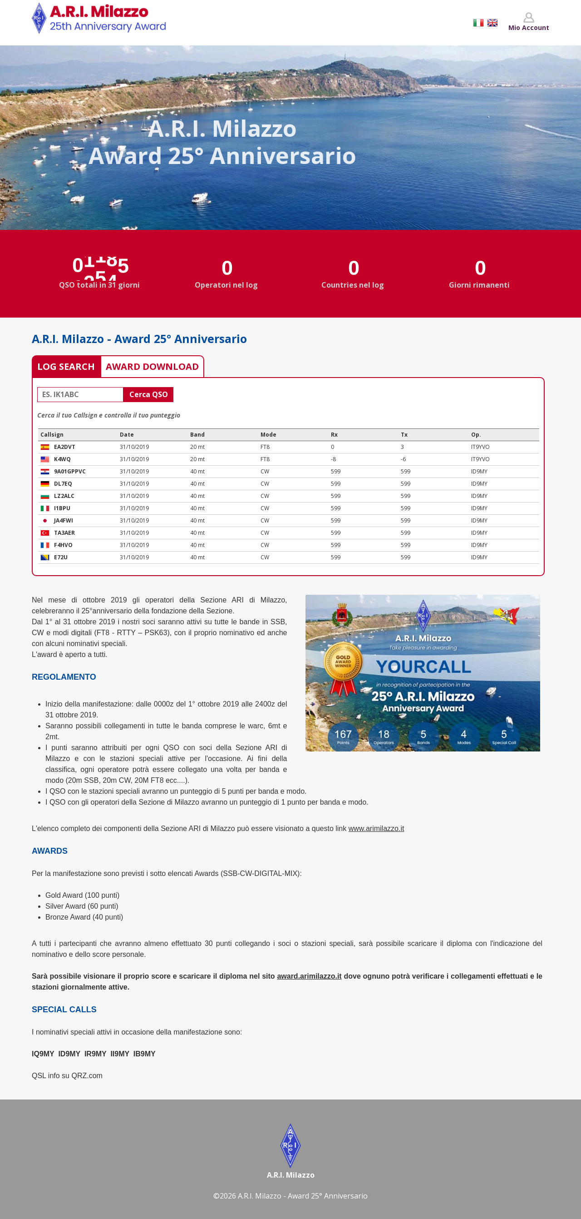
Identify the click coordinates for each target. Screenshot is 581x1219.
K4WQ (62, 459)
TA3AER (64, 533)
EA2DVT (64, 447)
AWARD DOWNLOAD (152, 366)
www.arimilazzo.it (376, 828)
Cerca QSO (148, 394)
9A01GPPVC (70, 471)
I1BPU (62, 508)
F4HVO (63, 545)
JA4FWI (63, 520)
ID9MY (479, 471)
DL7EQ (63, 484)
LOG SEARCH (66, 366)
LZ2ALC (64, 496)
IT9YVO (480, 447)
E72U (61, 557)
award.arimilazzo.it (309, 976)
